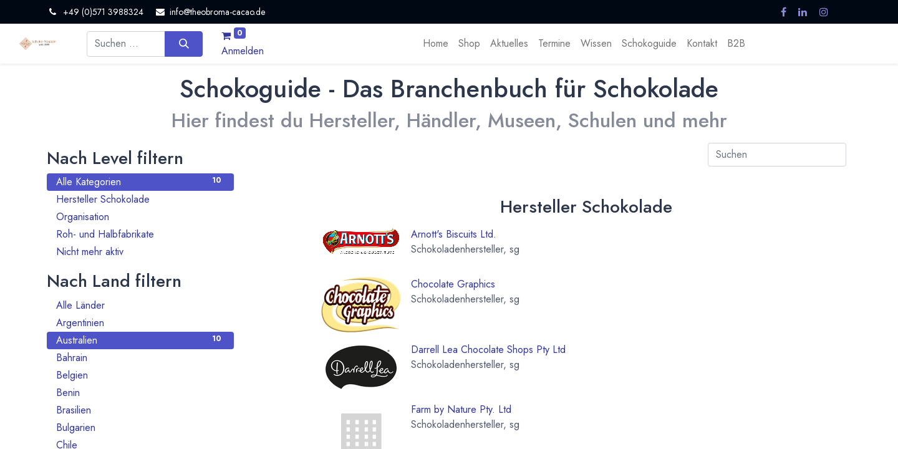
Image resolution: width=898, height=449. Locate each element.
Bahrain (140, 357)
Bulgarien (140, 427)
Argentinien (140, 323)
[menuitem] (435, 43)
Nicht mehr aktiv (140, 251)
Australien (140, 340)
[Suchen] (184, 43)
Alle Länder (140, 305)
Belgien (140, 375)
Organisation (140, 217)
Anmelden (242, 51)
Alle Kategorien (140, 182)
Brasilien (140, 410)
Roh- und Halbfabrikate (140, 234)
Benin (140, 392)
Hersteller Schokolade (140, 199)
